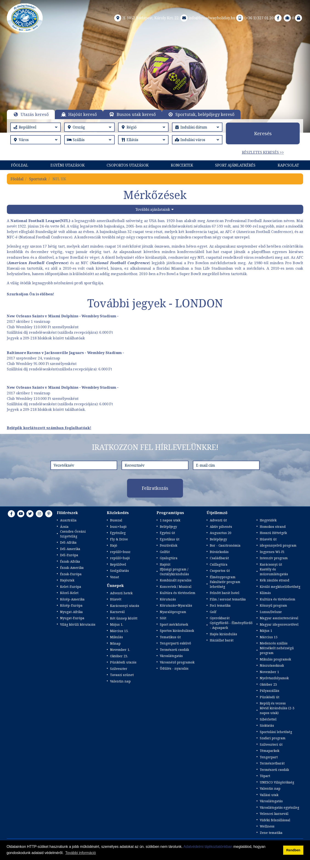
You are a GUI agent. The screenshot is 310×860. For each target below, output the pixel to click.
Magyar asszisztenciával (279, 618)
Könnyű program (273, 605)
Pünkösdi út (269, 697)
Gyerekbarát (220, 618)
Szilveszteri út (271, 744)
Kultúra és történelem (177, 593)
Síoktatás (267, 725)
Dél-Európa (69, 555)
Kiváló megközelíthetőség (280, 586)
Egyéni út (167, 533)
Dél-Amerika (70, 549)
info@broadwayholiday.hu (207, 18)
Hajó (113, 545)
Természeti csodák (174, 649)
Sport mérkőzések (174, 624)
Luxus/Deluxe (271, 612)
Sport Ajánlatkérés (235, 165)
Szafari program (272, 738)
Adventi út (218, 520)
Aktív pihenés (221, 526)
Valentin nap (120, 681)
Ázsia (64, 526)
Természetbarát (272, 763)
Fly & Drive (119, 539)
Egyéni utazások (67, 165)
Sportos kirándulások (177, 630)
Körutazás (168, 599)
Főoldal (19, 165)
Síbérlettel (268, 719)
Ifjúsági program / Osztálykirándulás (174, 571)
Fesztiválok (168, 545)
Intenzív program (274, 558)
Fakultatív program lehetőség (225, 584)
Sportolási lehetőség (276, 732)
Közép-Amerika (72, 599)
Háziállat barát (221, 640)
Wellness (267, 826)
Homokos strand (273, 526)
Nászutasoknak (272, 665)
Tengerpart (269, 757)
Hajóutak (67, 580)
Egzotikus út (169, 539)
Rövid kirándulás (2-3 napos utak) (277, 710)
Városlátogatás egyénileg (279, 807)
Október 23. (119, 656)
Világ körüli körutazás (77, 624)
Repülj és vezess (273, 703)
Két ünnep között (123, 618)
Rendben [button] (293, 850)
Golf (213, 612)
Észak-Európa (71, 574)
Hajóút (165, 564)
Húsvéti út (268, 539)
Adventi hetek (121, 593)
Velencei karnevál (274, 813)
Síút (163, 618)
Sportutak (38, 178)
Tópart (265, 776)
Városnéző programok (177, 662)
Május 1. (116, 624)
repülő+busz (120, 552)
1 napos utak (170, 520)
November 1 (269, 672)
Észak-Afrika (70, 561)
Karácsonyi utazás (124, 605)
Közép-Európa (71, 605)
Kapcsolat (288, 165)
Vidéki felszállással (275, 820)
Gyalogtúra (168, 558)
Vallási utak (269, 795)
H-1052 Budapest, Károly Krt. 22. (146, 18)
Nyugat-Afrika (71, 612)
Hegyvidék (268, 520)
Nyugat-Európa (72, 618)
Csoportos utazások (128, 165)
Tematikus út (170, 637)
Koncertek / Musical (175, 586)
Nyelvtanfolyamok (274, 678)
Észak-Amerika (72, 567)
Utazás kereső (35, 114)
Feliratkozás (155, 488)
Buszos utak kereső (136, 114)
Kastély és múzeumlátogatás (274, 571)
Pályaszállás (269, 690)
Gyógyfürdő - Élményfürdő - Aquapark (231, 625)
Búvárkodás (219, 552)
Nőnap (115, 643)
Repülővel (118, 564)
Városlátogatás (171, 656)
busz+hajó (118, 526)
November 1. (120, 649)
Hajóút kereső (82, 114)
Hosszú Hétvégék (273, 533)
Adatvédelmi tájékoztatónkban (207, 847)
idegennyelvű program (278, 545)
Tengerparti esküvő (175, 643)
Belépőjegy (168, 526)
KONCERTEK (182, 165)
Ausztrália (68, 520)
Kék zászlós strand (274, 580)
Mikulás (116, 637)
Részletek (153, 76)
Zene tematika (271, 832)
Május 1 (266, 630)
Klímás (265, 593)
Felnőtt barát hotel (224, 593)
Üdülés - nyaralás (174, 668)
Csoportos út (220, 570)
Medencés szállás (274, 643)
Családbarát (219, 558)
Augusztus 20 (220, 533)
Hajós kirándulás (223, 634)
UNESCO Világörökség (277, 782)
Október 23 (268, 684)
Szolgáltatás (119, 570)
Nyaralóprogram (173, 612)
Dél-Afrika (68, 542)
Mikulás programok (275, 659)
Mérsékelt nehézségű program (277, 650)
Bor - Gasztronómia (225, 545)
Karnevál (117, 612)
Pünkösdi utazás (123, 662)
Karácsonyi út (271, 564)
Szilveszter (118, 668)
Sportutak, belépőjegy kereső (204, 114)
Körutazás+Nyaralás (176, 605)
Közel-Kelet (69, 593)
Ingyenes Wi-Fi (272, 552)
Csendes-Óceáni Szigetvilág (73, 533)
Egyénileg (118, 533)
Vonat (114, 577)
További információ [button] (80, 853)
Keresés (263, 133)
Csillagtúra (218, 564)
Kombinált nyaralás (175, 580)
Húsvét (115, 599)
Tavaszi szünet (122, 675)
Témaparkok (269, 750)
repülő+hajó (120, 558)
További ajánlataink (152, 210)
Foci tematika (220, 605)
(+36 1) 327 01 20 (254, 18)
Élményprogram (222, 577)
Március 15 (268, 637)
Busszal (116, 520)
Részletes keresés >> (263, 152)
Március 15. (119, 631)
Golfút (165, 552)
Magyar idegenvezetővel (279, 624)
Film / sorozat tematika (228, 599)
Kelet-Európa (70, 586)
